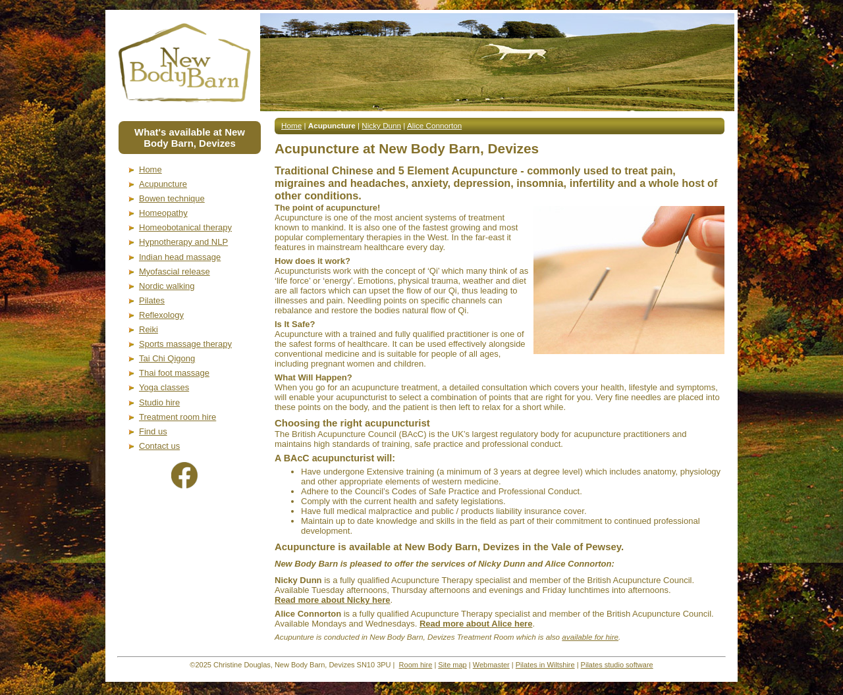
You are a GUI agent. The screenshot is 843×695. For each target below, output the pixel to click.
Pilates (152, 300)
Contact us (159, 446)
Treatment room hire (177, 417)
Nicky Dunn (381, 125)
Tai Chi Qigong (167, 358)
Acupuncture (163, 184)
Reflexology (161, 315)
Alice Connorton (434, 125)
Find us (153, 431)
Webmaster (491, 665)
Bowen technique (172, 198)
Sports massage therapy (185, 344)
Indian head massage (180, 257)
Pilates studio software (617, 665)
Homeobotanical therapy (185, 227)
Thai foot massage (174, 373)
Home (150, 169)
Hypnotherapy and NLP (183, 242)
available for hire (590, 636)
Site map (452, 665)
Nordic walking (167, 286)
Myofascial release (174, 271)
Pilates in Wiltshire (545, 665)
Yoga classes (164, 387)
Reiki (148, 329)
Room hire (416, 665)
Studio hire (159, 402)
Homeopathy (163, 213)
